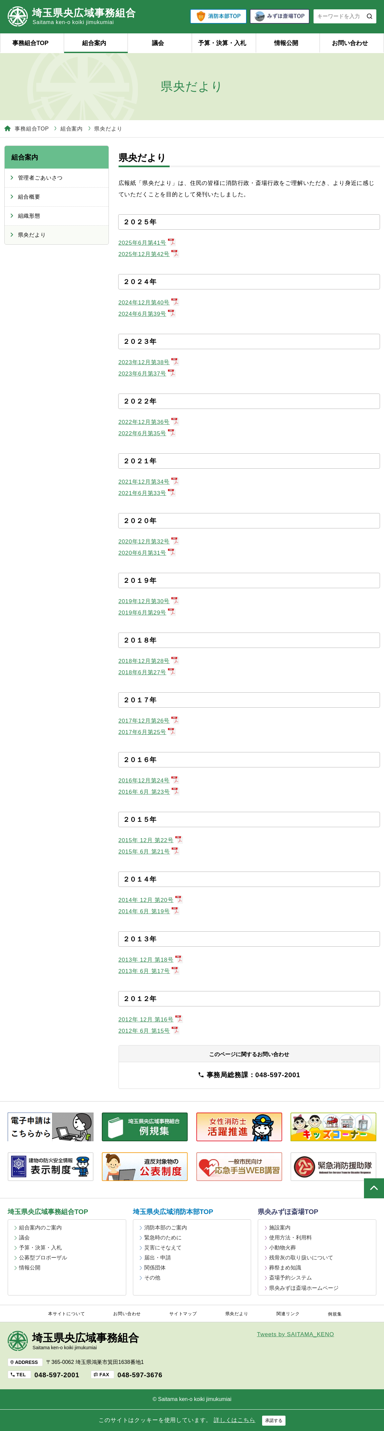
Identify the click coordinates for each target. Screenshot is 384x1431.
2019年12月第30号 (149, 601)
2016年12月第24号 (149, 780)
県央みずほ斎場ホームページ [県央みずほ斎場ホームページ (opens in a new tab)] (304, 1288)
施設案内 (280, 1227)
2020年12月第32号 (149, 541)
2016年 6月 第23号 (149, 792)
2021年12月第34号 (149, 482)
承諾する (273, 1420)
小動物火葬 (282, 1247)
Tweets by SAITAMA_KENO (295, 1334)
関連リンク (288, 1313)
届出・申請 (157, 1257)
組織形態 (29, 216)
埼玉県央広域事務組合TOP (48, 1211)
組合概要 (29, 197)
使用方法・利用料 (290, 1237)
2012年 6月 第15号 (149, 1031)
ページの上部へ (374, 1188)
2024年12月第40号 (149, 302)
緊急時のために (163, 1237)
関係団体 (155, 1267)
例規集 (335, 1314)
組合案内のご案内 (40, 1227)
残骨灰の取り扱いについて (301, 1257)
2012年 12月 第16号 (151, 1019)
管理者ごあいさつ (40, 178)
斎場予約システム (290, 1277)
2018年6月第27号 (147, 672)
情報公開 (286, 43)
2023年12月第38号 (149, 362)
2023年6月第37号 (147, 374)
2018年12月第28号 (149, 661)
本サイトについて (66, 1313)
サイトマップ (183, 1313)
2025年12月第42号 (149, 254)
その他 (152, 1277)
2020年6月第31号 (147, 553)
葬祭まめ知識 (285, 1267)
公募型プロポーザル (43, 1257)
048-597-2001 (56, 1375)
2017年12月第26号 (149, 721)
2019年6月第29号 (147, 613)
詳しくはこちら (234, 1420)
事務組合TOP (30, 43)
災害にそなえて (163, 1247)
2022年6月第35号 (147, 433)
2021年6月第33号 (147, 493)
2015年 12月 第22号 (151, 840)
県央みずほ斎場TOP (288, 1211)
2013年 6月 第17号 (149, 971)
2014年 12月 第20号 (151, 900)
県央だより (32, 235)
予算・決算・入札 (222, 43)
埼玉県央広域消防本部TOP (173, 1211)
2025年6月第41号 (147, 243)
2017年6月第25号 (147, 732)
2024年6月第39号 (147, 314)
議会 (158, 43)
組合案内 (94, 43)
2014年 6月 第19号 (149, 911)
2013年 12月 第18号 (151, 960)
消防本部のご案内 (165, 1227)
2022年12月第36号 (149, 422)
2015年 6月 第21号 (149, 852)
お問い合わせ (350, 43)
